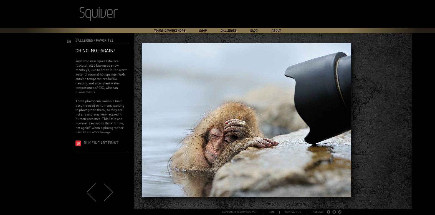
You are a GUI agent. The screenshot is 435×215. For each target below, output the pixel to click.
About (276, 30)
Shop (203, 30)
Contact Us (293, 212)
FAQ (271, 212)
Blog (254, 30)
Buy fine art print (101, 143)
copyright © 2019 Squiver (239, 212)
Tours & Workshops (169, 30)
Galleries (228, 30)
